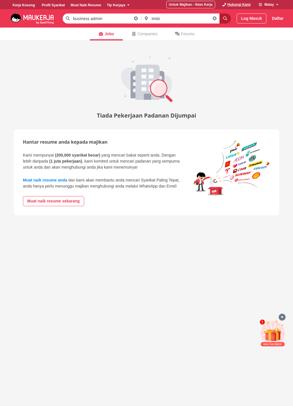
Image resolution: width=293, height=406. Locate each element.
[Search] (225, 18)
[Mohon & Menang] (272, 333)
